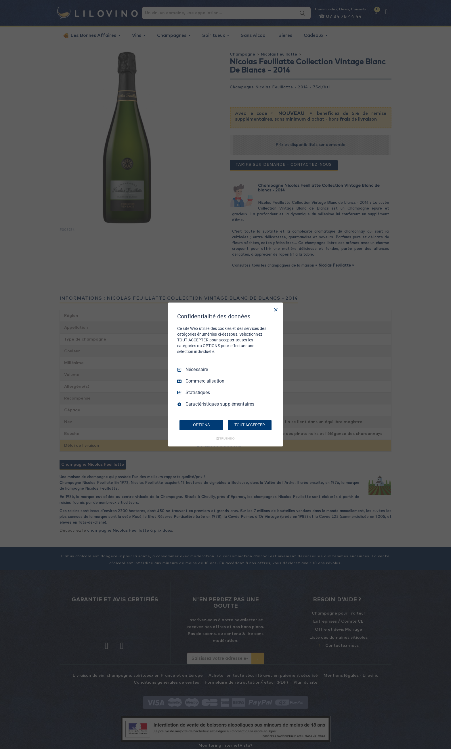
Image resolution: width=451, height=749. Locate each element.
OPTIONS (201, 425)
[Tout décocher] (276, 310)
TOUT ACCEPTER (249, 425)
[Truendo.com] (225, 438)
